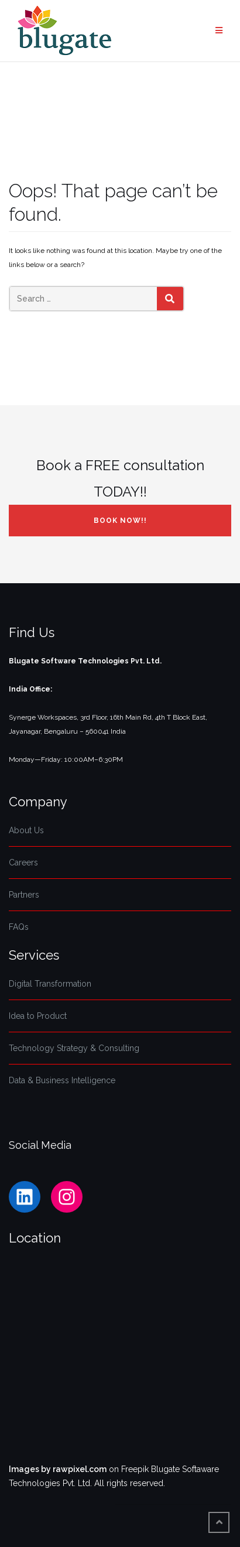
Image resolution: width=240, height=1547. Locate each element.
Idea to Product (38, 1016)
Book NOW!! (120, 520)
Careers (23, 862)
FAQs (19, 927)
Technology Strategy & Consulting (74, 1048)
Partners (24, 894)
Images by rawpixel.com (58, 1469)
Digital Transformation (50, 983)
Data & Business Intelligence (62, 1080)
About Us (26, 830)
